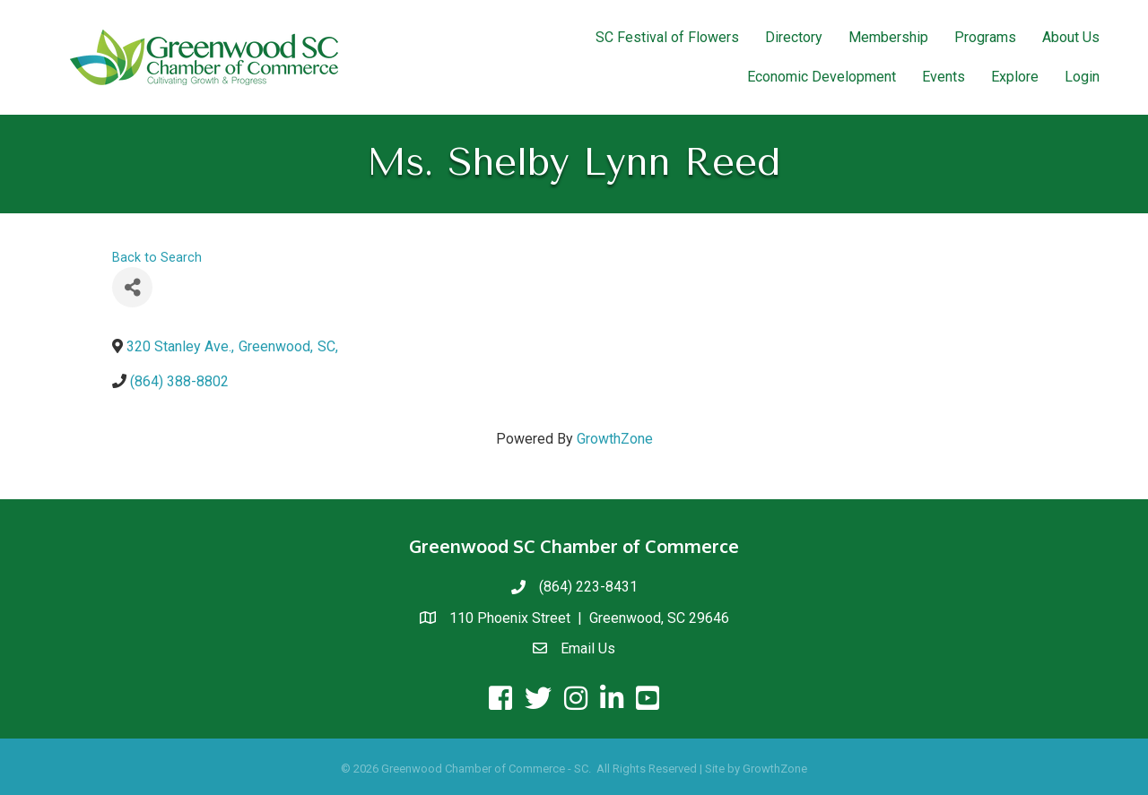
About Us (1071, 37)
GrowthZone (615, 438)
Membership (888, 37)
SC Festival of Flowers (667, 37)
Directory (793, 37)
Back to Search (157, 257)
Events (943, 76)
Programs (985, 37)
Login (1082, 76)
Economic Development (821, 76)
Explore (1015, 76)
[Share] (132, 287)
